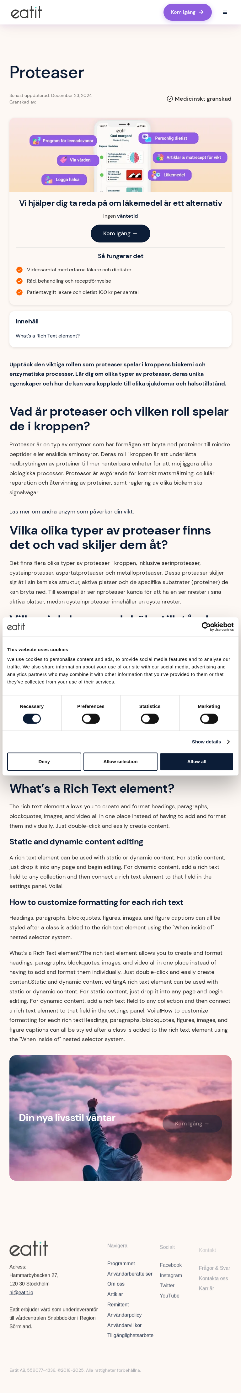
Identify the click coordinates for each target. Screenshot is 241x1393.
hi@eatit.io (21, 1294)
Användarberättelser (130, 1277)
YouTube (169, 1301)
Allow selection (120, 761)
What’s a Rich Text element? (48, 335)
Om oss (116, 1287)
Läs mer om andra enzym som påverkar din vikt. (71, 511)
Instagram (171, 1281)
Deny (44, 761)
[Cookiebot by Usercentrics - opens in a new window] (206, 626)
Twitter (167, 1291)
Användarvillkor (124, 1329)
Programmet (121, 1267)
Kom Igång (120, 233)
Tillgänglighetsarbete (130, 1339)
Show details (206, 741)
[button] (225, 12)
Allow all (196, 761)
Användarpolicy (124, 1318)
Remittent (118, 1308)
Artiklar (115, 1298)
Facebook (171, 1270)
